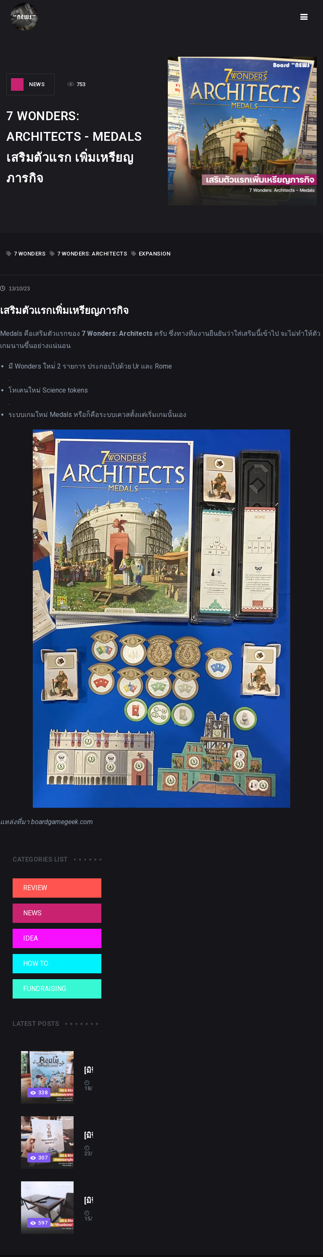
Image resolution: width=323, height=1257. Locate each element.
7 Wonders (25, 253)
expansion (150, 253)
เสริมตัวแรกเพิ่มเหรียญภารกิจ (64, 310)
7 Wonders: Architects (88, 253)
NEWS (28, 84)
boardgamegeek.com (62, 822)
